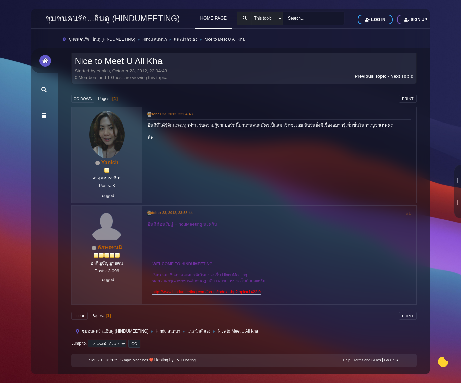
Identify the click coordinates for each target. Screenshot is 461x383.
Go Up (79, 316)
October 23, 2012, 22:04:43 (169, 114)
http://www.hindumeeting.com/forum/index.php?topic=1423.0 (206, 292)
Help (346, 360)
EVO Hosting (185, 360)
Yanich (110, 162)
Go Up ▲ (391, 360)
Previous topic (371, 76)
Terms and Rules (367, 360)
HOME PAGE (213, 18)
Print (408, 99)
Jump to (78, 343)
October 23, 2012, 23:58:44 (169, 213)
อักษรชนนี (110, 247)
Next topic (401, 76)
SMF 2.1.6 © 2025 (103, 360)
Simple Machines (134, 360)
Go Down (82, 99)
